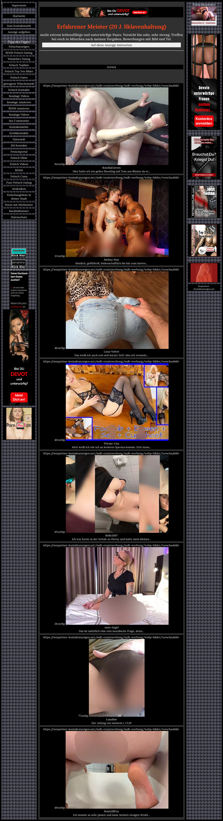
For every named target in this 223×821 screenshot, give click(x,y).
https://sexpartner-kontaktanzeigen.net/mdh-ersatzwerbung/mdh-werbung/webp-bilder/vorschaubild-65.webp (111, 496)
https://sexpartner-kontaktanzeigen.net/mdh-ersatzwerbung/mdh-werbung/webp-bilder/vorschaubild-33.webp (111, 220)
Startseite (19, 16)
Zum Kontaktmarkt (19, 26)
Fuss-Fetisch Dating (19, 182)
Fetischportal (19, 151)
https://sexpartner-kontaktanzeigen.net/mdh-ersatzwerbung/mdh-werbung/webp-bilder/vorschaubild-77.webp (111, 680)
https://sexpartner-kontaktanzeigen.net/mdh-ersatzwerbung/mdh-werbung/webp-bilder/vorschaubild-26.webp (111, 588)
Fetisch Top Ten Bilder (19, 71)
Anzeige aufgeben (19, 32)
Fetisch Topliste (19, 65)
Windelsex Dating (19, 59)
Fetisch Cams (18, 176)
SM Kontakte (19, 145)
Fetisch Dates (19, 77)
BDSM (19, 170)
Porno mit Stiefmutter (19, 205)
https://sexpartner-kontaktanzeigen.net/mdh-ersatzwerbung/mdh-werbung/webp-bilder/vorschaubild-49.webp (111, 772)
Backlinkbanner (19, 211)
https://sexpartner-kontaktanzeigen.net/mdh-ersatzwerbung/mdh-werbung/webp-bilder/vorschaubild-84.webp (111, 128)
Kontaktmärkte (18, 127)
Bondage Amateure (19, 102)
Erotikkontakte (18, 133)
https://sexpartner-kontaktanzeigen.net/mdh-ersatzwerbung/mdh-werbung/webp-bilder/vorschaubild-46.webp (111, 312)
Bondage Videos (19, 96)
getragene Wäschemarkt (18, 83)
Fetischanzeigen (19, 46)
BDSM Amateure (19, 108)
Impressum (19, 5)
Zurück (111, 67)
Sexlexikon (19, 189)
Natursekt (19, 139)
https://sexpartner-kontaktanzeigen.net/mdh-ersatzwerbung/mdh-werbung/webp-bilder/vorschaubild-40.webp (111, 404)
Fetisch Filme (19, 158)
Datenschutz (19, 217)
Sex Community (19, 121)
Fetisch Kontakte (19, 90)
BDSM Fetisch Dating (19, 53)
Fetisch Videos (19, 164)
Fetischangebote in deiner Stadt (19, 196)
